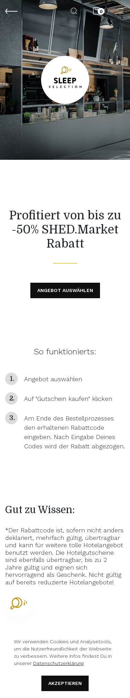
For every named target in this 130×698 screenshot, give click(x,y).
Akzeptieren (65, 683)
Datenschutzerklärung (58, 663)
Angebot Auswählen (65, 290)
